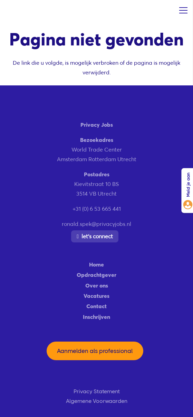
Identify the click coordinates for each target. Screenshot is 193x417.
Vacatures (96, 295)
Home (96, 264)
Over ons (96, 285)
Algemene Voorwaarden (96, 401)
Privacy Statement (97, 391)
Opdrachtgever (96, 274)
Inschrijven (96, 316)
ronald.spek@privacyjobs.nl (96, 223)
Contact (96, 306)
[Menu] (183, 10)
